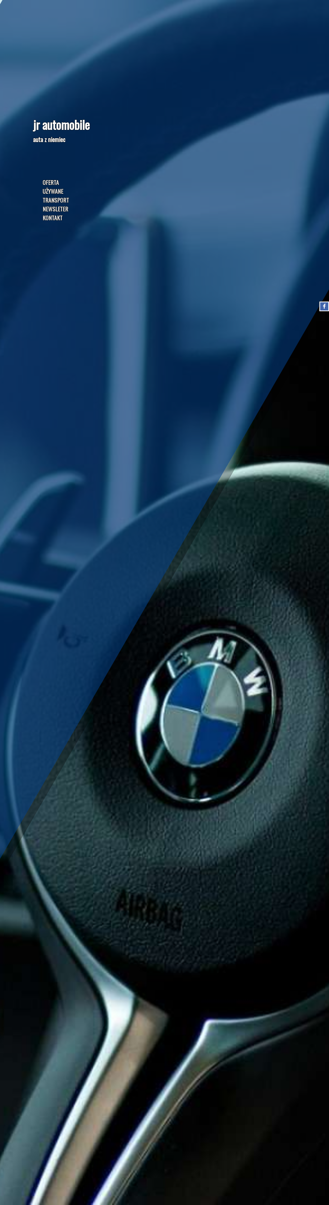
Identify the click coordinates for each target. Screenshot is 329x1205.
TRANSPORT (56, 200)
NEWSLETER (55, 209)
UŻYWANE (53, 191)
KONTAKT (52, 217)
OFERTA (51, 182)
